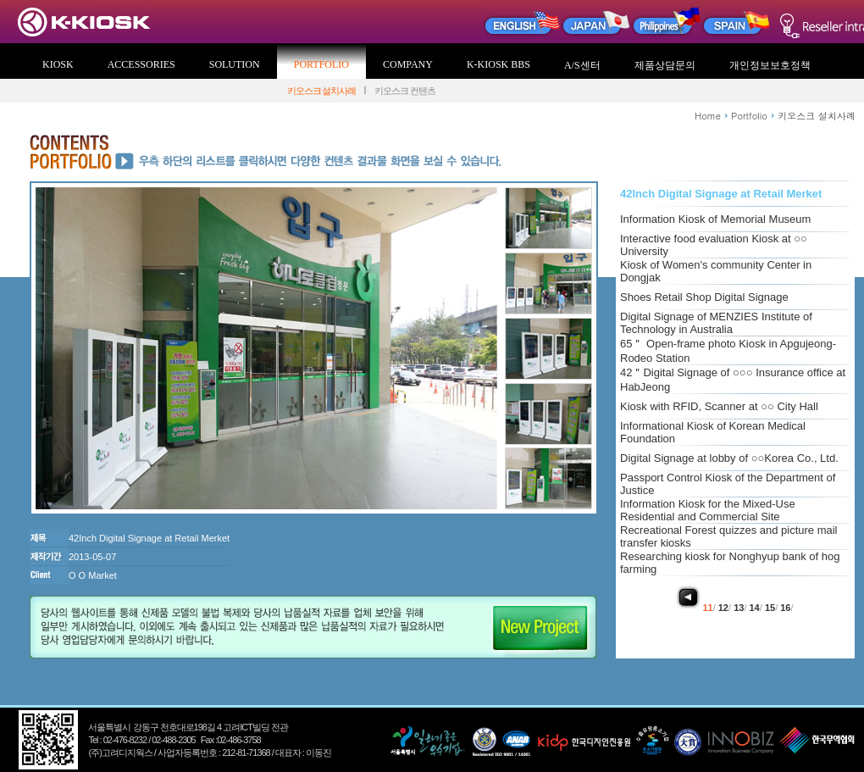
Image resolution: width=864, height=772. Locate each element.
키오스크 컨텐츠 (404, 91)
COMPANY (408, 64)
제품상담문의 (664, 65)
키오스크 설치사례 (322, 91)
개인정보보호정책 (770, 65)
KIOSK (58, 64)
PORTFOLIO (321, 64)
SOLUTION (234, 64)
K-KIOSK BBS (498, 64)
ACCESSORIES (141, 64)
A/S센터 (582, 65)
